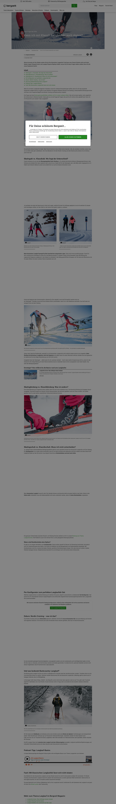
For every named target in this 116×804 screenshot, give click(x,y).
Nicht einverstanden (43, 137)
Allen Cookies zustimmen (73, 137)
